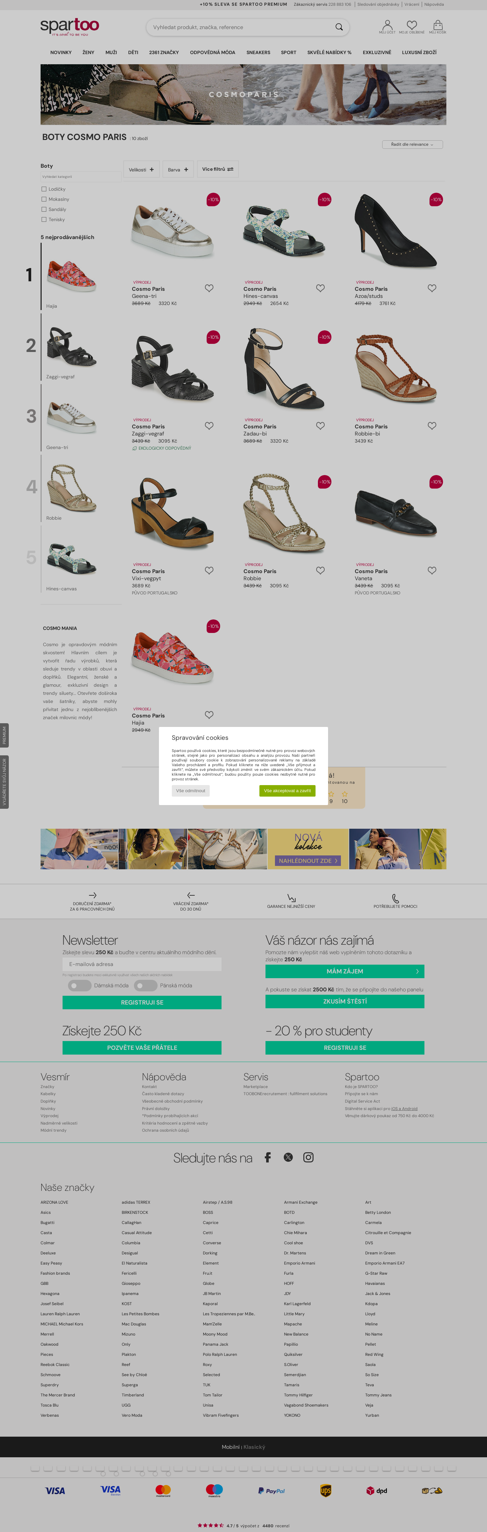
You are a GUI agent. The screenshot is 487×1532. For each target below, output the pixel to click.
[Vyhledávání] (339, 27)
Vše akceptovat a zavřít (287, 790)
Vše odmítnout (190, 790)
